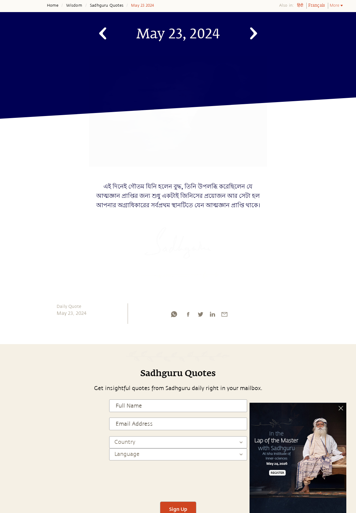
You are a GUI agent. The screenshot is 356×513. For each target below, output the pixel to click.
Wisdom (74, 5)
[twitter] (200, 315)
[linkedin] (212, 315)
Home (53, 5)
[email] (224, 315)
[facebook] (188, 316)
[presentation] (178, 478)
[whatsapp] (174, 315)
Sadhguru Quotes (106, 5)
